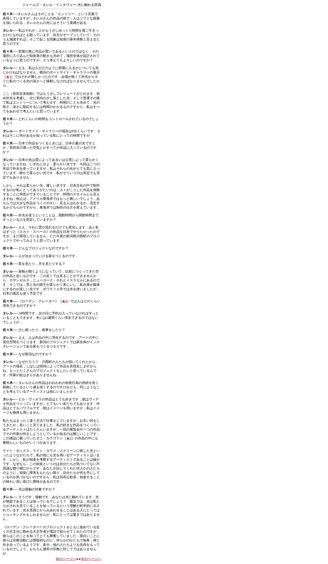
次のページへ (90, 559)
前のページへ (67, 559)
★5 (68, 438)
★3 (8, 76)
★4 (64, 301)
